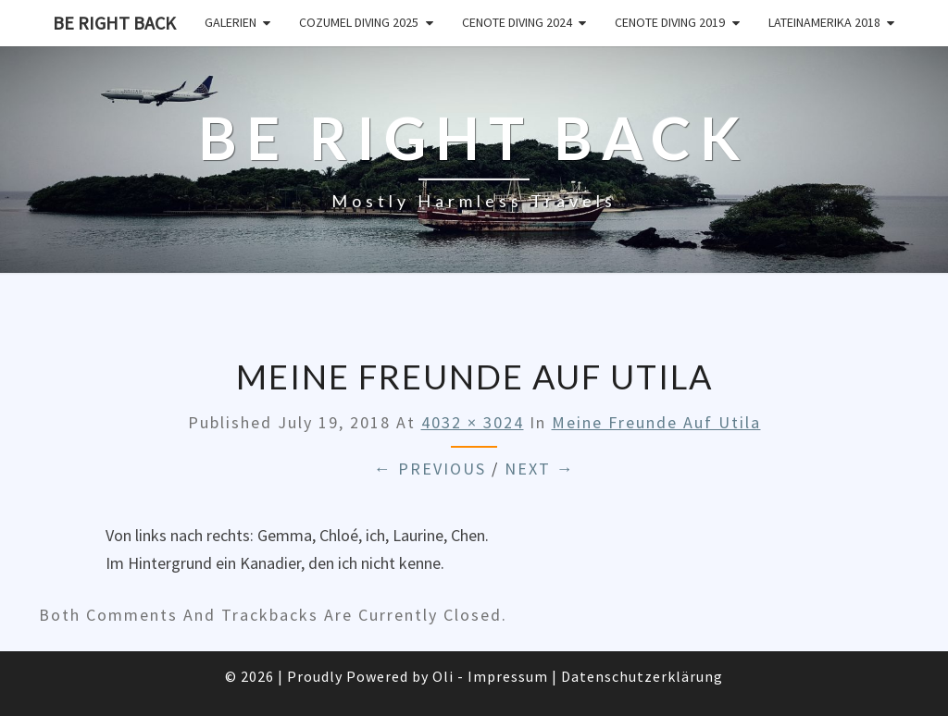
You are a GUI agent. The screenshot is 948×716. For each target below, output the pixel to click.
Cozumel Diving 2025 (358, 22)
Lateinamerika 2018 (824, 22)
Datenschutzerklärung (642, 676)
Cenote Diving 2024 (517, 22)
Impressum (508, 676)
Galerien (230, 22)
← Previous (430, 468)
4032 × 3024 (472, 422)
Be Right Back (114, 22)
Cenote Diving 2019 (670, 22)
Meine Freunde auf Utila (656, 422)
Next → (540, 468)
